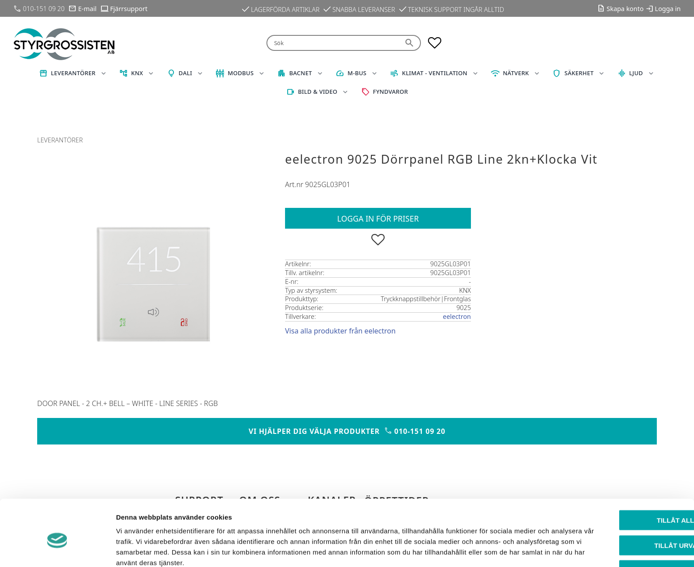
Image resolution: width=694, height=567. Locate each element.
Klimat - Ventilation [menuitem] (434, 73)
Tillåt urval (620, 503)
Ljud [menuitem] (636, 73)
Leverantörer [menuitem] (73, 73)
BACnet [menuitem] (300, 73)
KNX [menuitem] (137, 73)
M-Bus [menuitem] (356, 73)
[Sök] (410, 43)
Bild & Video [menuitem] (317, 92)
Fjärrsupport (128, 8)
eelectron (457, 316)
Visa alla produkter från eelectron (340, 331)
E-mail (87, 8)
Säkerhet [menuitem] (579, 73)
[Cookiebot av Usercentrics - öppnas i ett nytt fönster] (57, 549)
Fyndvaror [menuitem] (390, 92)
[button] (434, 43)
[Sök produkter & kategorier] (332, 43)
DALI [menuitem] (186, 73)
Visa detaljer (481, 549)
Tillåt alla (620, 478)
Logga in (668, 8)
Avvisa (620, 528)
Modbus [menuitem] (240, 73)
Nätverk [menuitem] (516, 73)
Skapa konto (625, 8)
